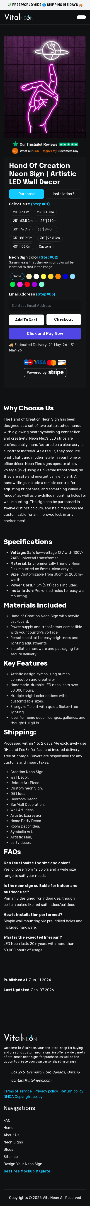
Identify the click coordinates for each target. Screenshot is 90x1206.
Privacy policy (46, 1091)
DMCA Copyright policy (23, 1097)
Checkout (63, 319)
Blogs (8, 1149)
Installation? (63, 194)
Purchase (27, 194)
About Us (11, 1135)
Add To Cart (26, 320)
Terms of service (18, 1091)
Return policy (72, 1091)
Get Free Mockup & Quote (27, 1171)
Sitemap (11, 1157)
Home (8, 1128)
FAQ (7, 1120)
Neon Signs (13, 1142)
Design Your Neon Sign (23, 1164)
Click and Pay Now (45, 333)
